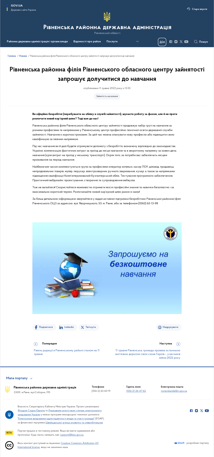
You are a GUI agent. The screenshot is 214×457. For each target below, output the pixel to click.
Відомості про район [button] (87, 41)
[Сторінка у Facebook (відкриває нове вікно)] (171, 42)
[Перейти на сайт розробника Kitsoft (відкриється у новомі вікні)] (179, 443)
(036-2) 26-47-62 (136, 391)
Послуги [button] (112, 41)
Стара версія (199, 9)
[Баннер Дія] (162, 42)
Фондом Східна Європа (31, 410)
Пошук (203, 41)
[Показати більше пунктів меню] (137, 41)
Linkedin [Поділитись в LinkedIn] (69, 327)
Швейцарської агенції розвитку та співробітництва (74, 422)
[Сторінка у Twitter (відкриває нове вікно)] (181, 42)
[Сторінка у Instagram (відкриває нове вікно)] (176, 42)
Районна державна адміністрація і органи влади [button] (37, 41)
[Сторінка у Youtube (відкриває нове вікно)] (186, 42)
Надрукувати (170, 327)
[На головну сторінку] (107, 23)
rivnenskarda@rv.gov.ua (174, 391)
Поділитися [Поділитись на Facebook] (46, 327)
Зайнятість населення (107, 96)
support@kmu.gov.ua (71, 435)
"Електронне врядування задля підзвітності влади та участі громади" (56, 418)
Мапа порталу (17, 378)
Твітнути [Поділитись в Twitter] (90, 327)
